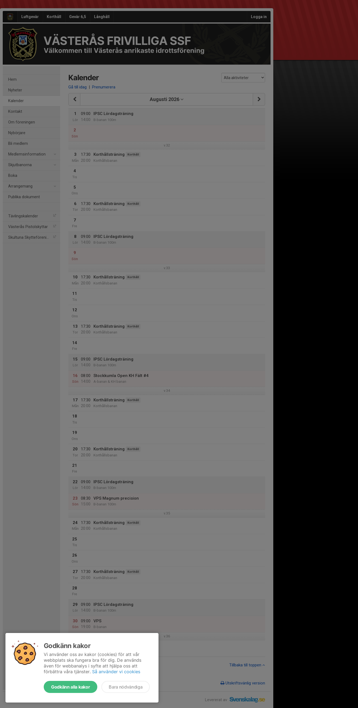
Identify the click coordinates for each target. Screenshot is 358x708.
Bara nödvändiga (125, 687)
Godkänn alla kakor (70, 687)
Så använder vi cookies (116, 671)
